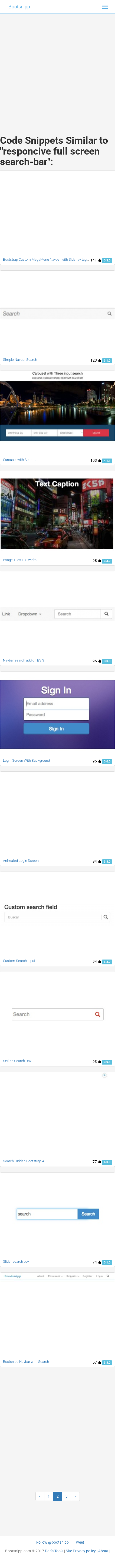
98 (97, 560)
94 (97, 861)
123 (95, 360)
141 (95, 260)
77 (97, 1162)
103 (95, 460)
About (103, 1551)
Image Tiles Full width (20, 560)
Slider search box (16, 1261)
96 (97, 661)
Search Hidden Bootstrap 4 (23, 1161)
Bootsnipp (19, 6)
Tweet (79, 1542)
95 (97, 761)
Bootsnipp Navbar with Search (26, 1362)
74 (97, 1262)
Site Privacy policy (81, 1551)
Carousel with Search (19, 460)
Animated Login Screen (21, 861)
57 (97, 1362)
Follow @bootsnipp (52, 1542)
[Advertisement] (55, 69)
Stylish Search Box (17, 1061)
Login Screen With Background (26, 760)
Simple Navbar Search (20, 360)
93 (97, 1061)
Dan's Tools (54, 1551)
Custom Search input (19, 961)
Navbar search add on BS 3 (23, 660)
